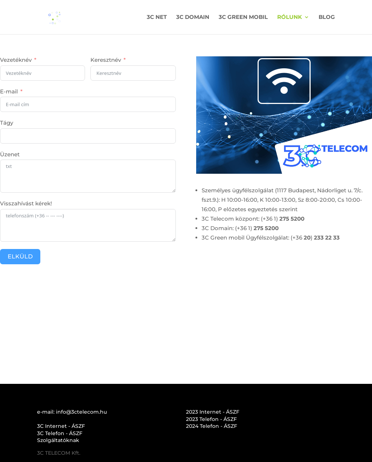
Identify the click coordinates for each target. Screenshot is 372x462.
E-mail (9, 91)
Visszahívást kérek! (26, 203)
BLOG (327, 17)
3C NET (157, 17)
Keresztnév (105, 59)
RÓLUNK (289, 17)
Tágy (6, 122)
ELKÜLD (20, 256)
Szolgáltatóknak (58, 440)
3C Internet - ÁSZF (61, 426)
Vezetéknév (16, 59)
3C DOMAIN (192, 17)
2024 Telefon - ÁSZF (211, 426)
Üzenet (10, 154)
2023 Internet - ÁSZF (212, 412)
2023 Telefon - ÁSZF (211, 419)
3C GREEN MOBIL (243, 17)
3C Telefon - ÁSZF (59, 433)
